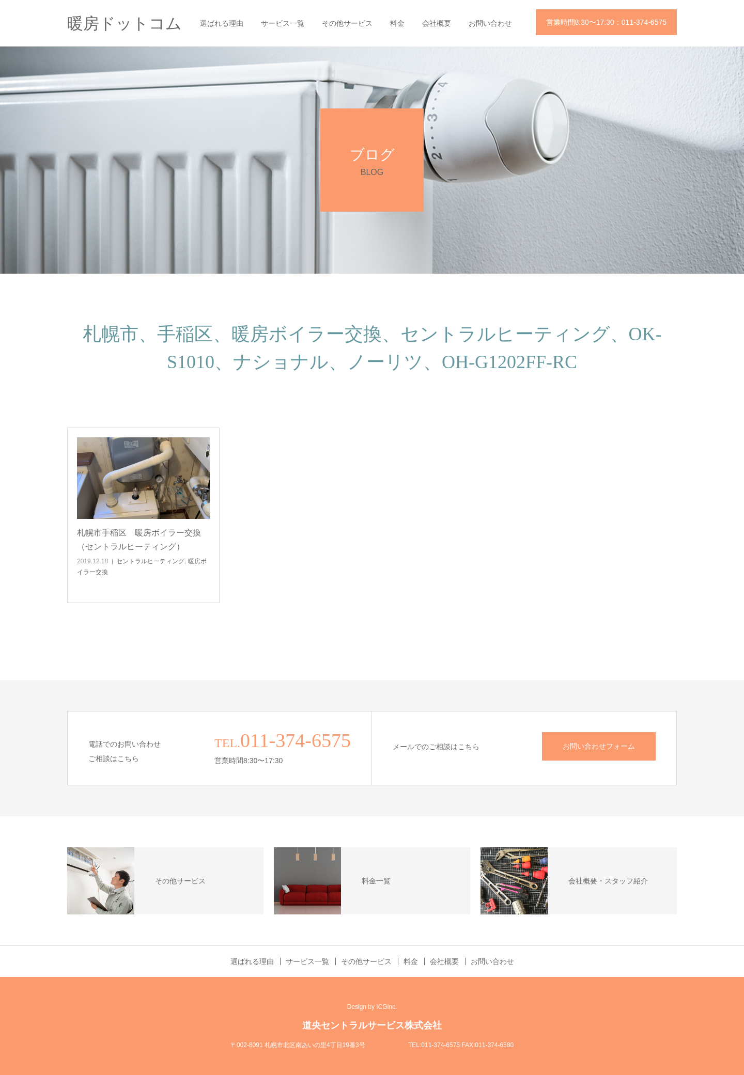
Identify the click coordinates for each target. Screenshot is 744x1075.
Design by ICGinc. (372, 1006)
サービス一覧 (282, 23)
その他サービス (347, 23)
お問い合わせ (490, 23)
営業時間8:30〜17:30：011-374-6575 (606, 22)
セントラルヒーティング (150, 561)
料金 (397, 23)
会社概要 (436, 23)
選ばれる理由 (221, 23)
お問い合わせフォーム (599, 746)
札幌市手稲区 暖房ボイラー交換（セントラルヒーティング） (139, 539)
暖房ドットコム (124, 23)
